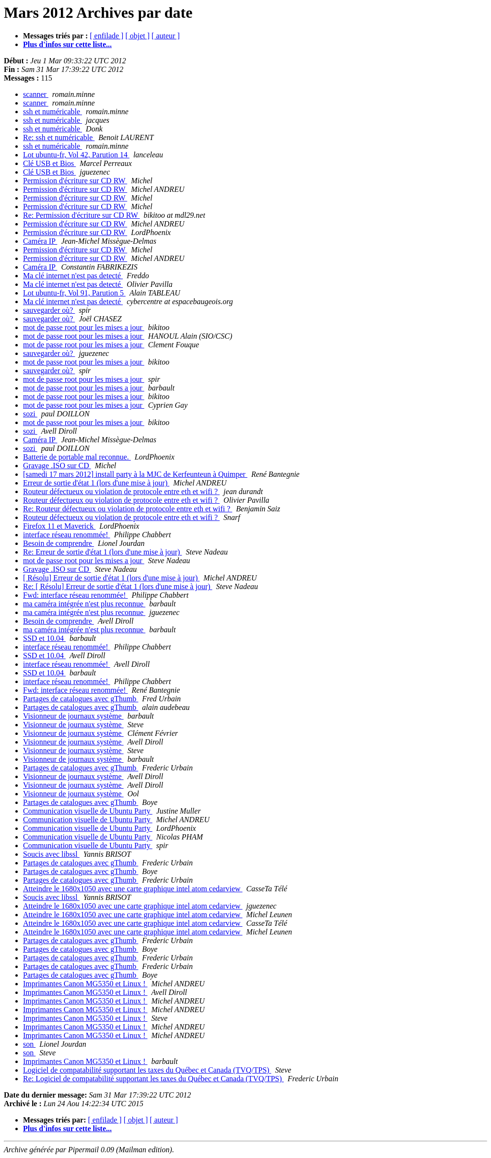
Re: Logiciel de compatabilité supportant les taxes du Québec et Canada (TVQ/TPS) (153, 1079)
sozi (30, 414)
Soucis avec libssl (51, 854)
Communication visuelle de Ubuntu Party (87, 811)
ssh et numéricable (52, 111)
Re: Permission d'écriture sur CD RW (81, 215)
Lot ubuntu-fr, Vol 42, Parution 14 (76, 155)
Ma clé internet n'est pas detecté (73, 276)
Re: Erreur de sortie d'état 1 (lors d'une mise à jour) (102, 552)
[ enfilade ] (106, 36)
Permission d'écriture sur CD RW (75, 181)
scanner (35, 94)
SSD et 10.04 (44, 638)
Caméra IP (40, 241)
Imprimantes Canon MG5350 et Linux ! (85, 984)
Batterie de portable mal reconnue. (77, 457)
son (29, 1044)
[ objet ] (137, 36)
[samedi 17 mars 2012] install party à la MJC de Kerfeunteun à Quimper (135, 474)
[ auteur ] (166, 36)
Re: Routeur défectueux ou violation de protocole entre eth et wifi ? (127, 509)
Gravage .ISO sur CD (57, 465)
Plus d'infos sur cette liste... (67, 44)
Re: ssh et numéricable (58, 137)
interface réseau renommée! (66, 535)
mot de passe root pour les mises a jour (83, 327)
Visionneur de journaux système (73, 716)
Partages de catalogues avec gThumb (80, 699)
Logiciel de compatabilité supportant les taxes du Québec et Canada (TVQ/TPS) (147, 1070)
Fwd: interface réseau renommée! (75, 595)
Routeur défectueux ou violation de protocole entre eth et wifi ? (121, 491)
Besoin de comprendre (58, 543)
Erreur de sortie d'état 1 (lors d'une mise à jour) (96, 483)
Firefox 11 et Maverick (59, 526)
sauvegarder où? (49, 310)
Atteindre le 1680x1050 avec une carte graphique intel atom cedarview (133, 889)
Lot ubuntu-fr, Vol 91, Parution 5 (74, 293)
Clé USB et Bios (49, 163)
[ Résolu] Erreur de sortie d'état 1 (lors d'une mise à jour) (111, 578)
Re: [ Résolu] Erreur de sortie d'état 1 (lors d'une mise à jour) (117, 586)
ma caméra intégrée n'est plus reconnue (84, 604)
